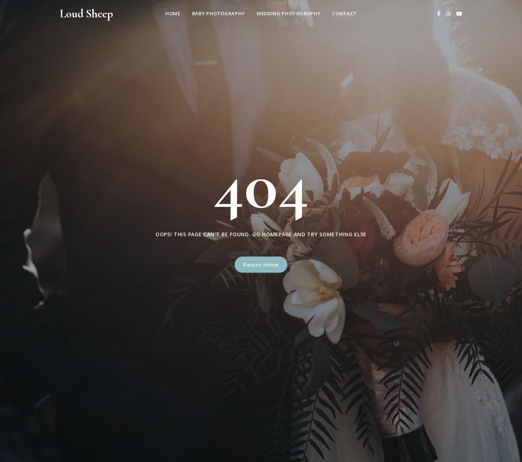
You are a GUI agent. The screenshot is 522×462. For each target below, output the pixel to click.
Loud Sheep (86, 14)
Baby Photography (218, 13)
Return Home (261, 264)
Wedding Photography (288, 13)
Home (173, 13)
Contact (344, 13)
